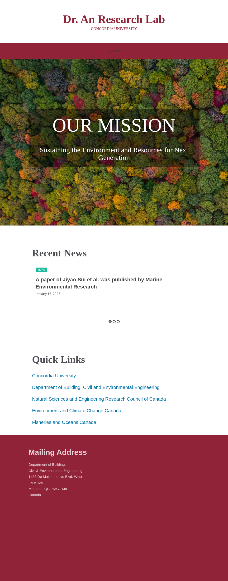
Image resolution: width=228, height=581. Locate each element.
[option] (114, 282)
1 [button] (110, 321)
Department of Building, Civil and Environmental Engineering (96, 387)
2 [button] (114, 321)
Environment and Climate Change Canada (76, 410)
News (41, 269)
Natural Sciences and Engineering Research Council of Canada (99, 399)
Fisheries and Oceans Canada (64, 422)
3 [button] (118, 321)
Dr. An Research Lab (114, 19)
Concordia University (54, 375)
